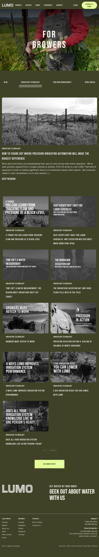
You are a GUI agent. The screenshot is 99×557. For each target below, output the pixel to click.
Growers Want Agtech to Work (20, 341)
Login (75, 5)
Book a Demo (37, 522)
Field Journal (6, 535)
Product (18, 5)
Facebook (21, 531)
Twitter (20, 528)
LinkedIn (21, 522)
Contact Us (36, 525)
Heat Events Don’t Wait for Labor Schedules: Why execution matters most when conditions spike (72, 239)
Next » (54, 450)
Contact (59, 5)
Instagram (21, 525)
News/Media (90, 82)
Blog (6, 82)
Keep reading (9, 179)
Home (4, 546)
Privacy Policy (87, 546)
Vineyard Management (62, 82)
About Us (5, 528)
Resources (48, 5)
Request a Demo (89, 5)
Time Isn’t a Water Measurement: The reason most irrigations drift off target (23, 292)
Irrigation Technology (30, 82)
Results (29, 5)
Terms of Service (76, 546)
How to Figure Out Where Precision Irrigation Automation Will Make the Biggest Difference (45, 156)
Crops (4, 538)
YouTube (21, 535)
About (38, 5)
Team (4, 531)
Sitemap (94, 546)
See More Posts (49, 464)
